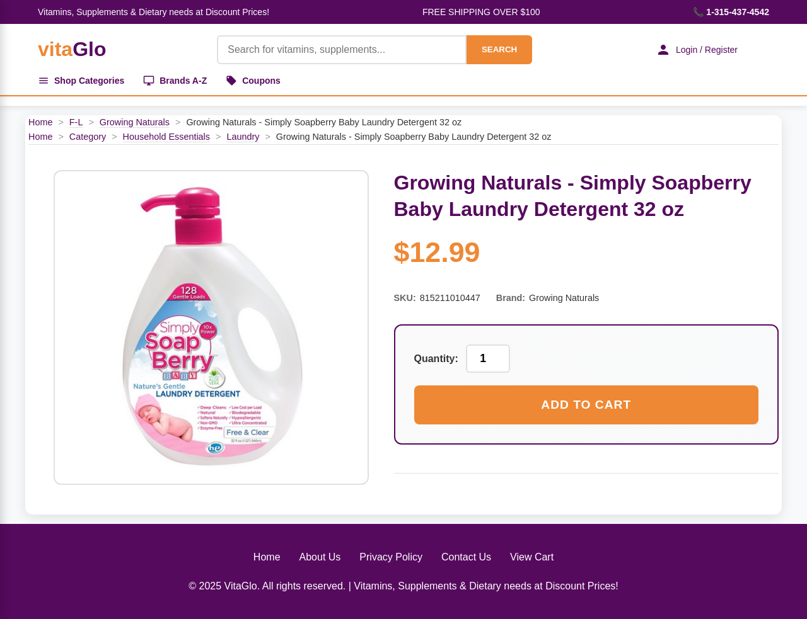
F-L (76, 122)
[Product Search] (342, 49)
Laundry (242, 137)
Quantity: (436, 358)
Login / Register (697, 49)
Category (87, 137)
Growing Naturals (135, 122)
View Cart (532, 557)
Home (40, 122)
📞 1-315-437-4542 (731, 12)
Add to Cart (586, 404)
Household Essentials (166, 137)
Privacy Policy (390, 557)
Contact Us (466, 557)
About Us (320, 557)
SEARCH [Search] (499, 49)
